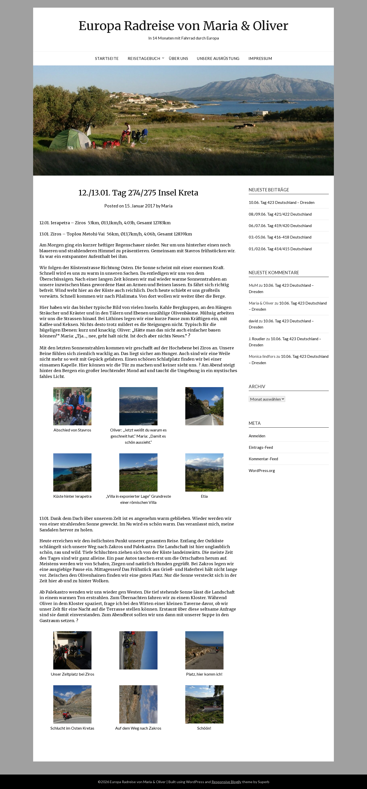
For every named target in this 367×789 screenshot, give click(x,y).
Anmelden (257, 435)
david (253, 321)
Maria (167, 205)
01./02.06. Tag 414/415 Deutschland (280, 248)
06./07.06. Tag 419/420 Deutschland (280, 225)
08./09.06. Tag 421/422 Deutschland (280, 214)
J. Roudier (257, 338)
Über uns (178, 58)
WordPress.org (262, 470)
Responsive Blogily (226, 782)
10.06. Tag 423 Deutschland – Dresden (281, 202)
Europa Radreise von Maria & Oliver (183, 25)
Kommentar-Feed (263, 458)
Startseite (107, 58)
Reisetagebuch (144, 58)
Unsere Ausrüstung (218, 58)
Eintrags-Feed (261, 447)
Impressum (260, 58)
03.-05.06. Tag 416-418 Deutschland (280, 237)
